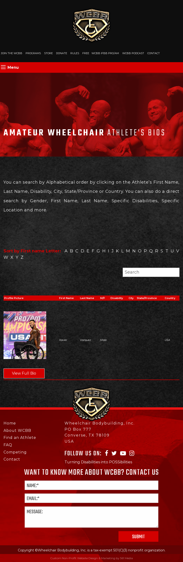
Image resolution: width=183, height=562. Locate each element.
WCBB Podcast (133, 53)
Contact (153, 53)
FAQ (8, 445)
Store (48, 53)
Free (85, 53)
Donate (61, 53)
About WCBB (17, 430)
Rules (74, 53)
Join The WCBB (11, 53)
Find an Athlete (20, 437)
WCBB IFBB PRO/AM (105, 53)
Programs (33, 53)
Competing (15, 452)
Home (10, 423)
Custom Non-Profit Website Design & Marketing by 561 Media (91, 558)
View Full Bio (24, 373)
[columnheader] (68, 298)
